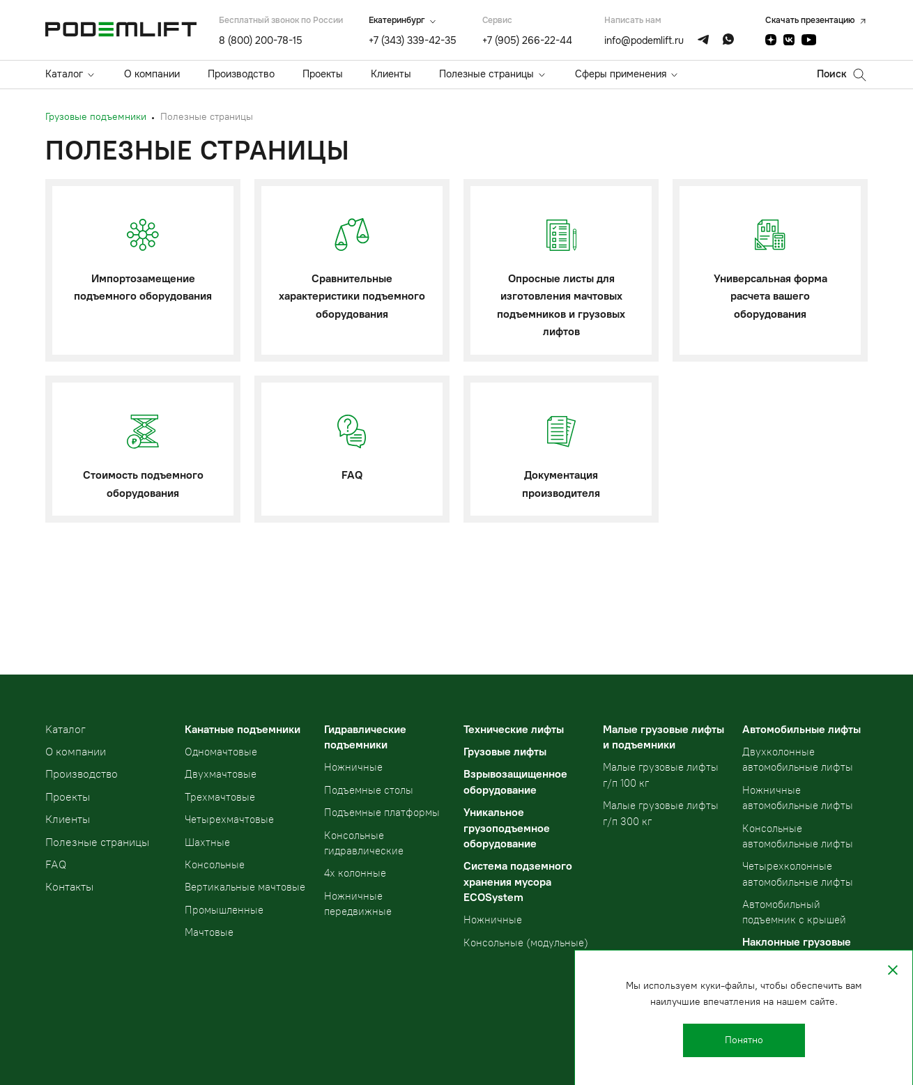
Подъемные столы (368, 790)
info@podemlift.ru (644, 40)
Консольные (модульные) (525, 943)
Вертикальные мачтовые (245, 887)
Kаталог (65, 729)
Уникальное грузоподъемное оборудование (506, 828)
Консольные (215, 865)
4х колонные (355, 873)
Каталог (64, 74)
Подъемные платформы (382, 812)
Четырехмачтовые (229, 819)
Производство (241, 74)
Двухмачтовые (220, 774)
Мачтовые (209, 932)
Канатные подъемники (242, 729)
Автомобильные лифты (801, 729)
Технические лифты (513, 729)
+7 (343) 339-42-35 (412, 40)
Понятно (744, 1040)
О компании (152, 74)
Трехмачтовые (220, 797)
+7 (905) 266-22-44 (527, 40)
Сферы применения (620, 74)
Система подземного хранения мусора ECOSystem (517, 881)
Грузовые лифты (504, 751)
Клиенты (391, 74)
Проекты (322, 74)
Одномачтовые (221, 752)
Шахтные (207, 842)
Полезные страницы (486, 74)
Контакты (69, 886)
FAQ (55, 864)
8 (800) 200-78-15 (260, 40)
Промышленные (224, 910)
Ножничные (353, 767)
